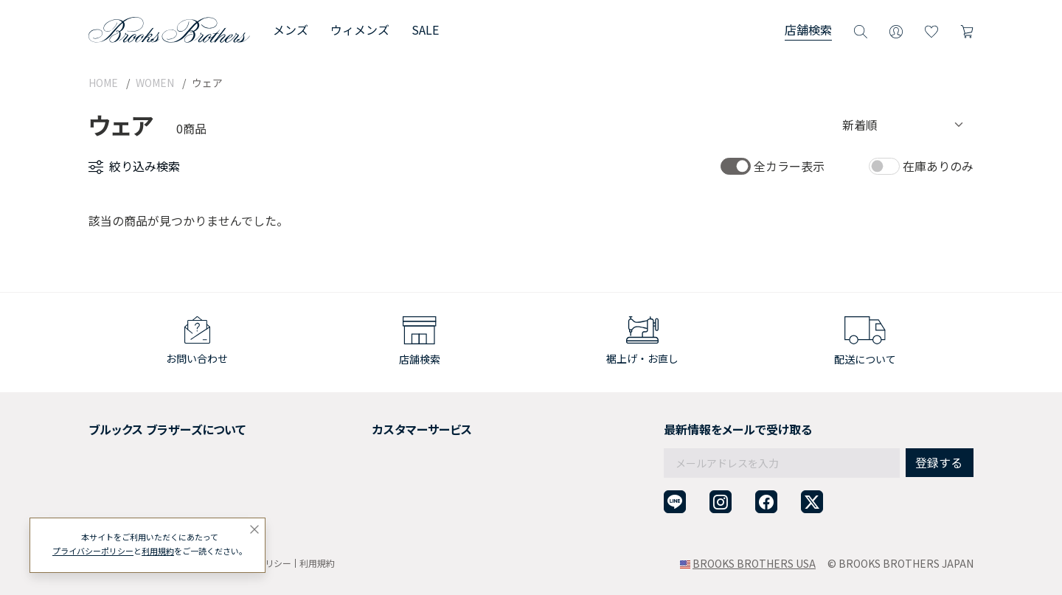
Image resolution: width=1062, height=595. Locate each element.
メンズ (290, 29)
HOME (103, 82)
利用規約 (317, 563)
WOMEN (155, 82)
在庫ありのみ (938, 166)
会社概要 (109, 425)
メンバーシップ (124, 479)
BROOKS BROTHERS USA (754, 563)
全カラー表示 (789, 166)
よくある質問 (358, 479)
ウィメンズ (359, 29)
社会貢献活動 (119, 461)
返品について (358, 443)
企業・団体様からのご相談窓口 (399, 515)
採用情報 (109, 443)
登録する (938, 430)
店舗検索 (808, 29)
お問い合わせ (358, 497)
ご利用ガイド (358, 425)
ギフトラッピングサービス (389, 461)
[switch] (736, 166)
